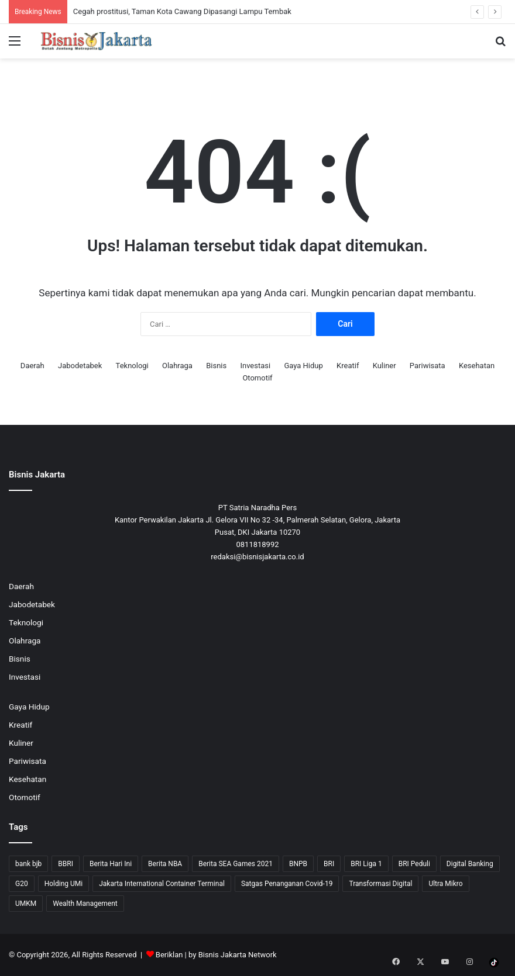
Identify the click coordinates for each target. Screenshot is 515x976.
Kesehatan (477, 365)
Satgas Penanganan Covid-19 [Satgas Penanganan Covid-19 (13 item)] (287, 884)
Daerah (32, 365)
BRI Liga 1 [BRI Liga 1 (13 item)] (366, 864)
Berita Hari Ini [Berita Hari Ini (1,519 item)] (111, 864)
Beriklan (169, 954)
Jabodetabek (80, 365)
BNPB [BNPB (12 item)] (298, 864)
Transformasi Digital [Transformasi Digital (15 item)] (380, 884)
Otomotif (257, 377)
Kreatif (348, 365)
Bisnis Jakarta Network (237, 954)
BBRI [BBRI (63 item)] (65, 864)
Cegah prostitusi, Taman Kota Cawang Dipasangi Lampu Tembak (182, 11)
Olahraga (177, 365)
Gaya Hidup (303, 365)
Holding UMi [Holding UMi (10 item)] (63, 884)
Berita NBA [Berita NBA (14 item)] (165, 864)
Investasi (255, 365)
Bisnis (216, 365)
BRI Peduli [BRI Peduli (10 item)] (414, 864)
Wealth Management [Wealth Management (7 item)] (85, 903)
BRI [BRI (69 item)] (329, 864)
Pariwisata (427, 365)
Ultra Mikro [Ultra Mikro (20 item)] (445, 884)
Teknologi (132, 365)
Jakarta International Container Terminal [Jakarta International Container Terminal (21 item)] (162, 884)
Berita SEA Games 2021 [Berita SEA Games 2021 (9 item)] (235, 864)
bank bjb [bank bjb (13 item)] (28, 864)
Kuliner (384, 365)
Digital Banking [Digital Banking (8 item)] (470, 864)
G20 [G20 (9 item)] (21, 884)
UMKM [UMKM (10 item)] (25, 903)
